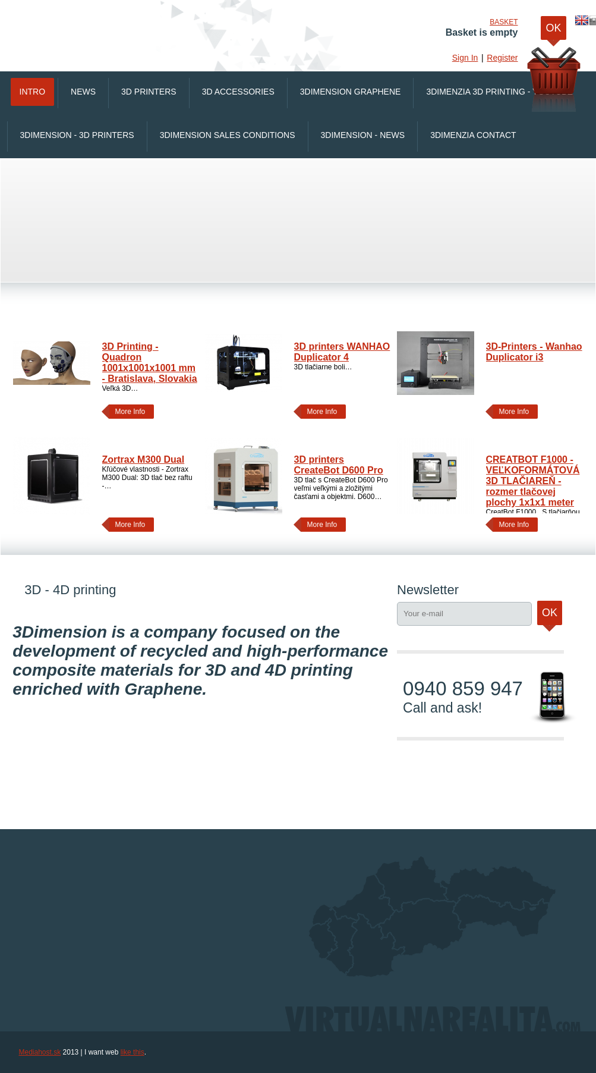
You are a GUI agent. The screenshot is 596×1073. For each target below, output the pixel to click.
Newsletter (428, 589)
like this (132, 1052)
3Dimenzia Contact (473, 135)
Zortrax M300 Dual (143, 459)
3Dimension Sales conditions (227, 135)
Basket (504, 22)
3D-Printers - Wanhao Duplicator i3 (534, 351)
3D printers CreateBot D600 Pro (338, 464)
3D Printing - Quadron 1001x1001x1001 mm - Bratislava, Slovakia (149, 362)
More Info (127, 411)
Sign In (465, 57)
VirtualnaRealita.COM (170, 29)
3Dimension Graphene (350, 91)
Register (502, 57)
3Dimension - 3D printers (77, 135)
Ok (549, 616)
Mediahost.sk (40, 1052)
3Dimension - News (363, 135)
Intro (33, 91)
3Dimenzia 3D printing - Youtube (499, 91)
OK (553, 31)
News (83, 91)
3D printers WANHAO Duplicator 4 (342, 351)
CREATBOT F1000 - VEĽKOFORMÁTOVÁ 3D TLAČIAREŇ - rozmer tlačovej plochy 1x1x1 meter (533, 480)
